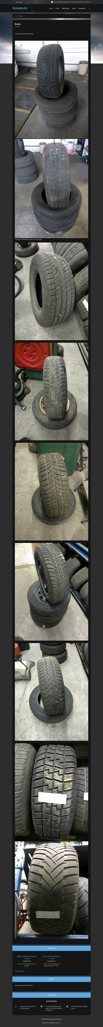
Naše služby (65, 8)
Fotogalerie (81, 8)
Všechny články (19, 971)
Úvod (50, 8)
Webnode (57, 1023)
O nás (57, 8)
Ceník (73, 8)
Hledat (13, 1)
